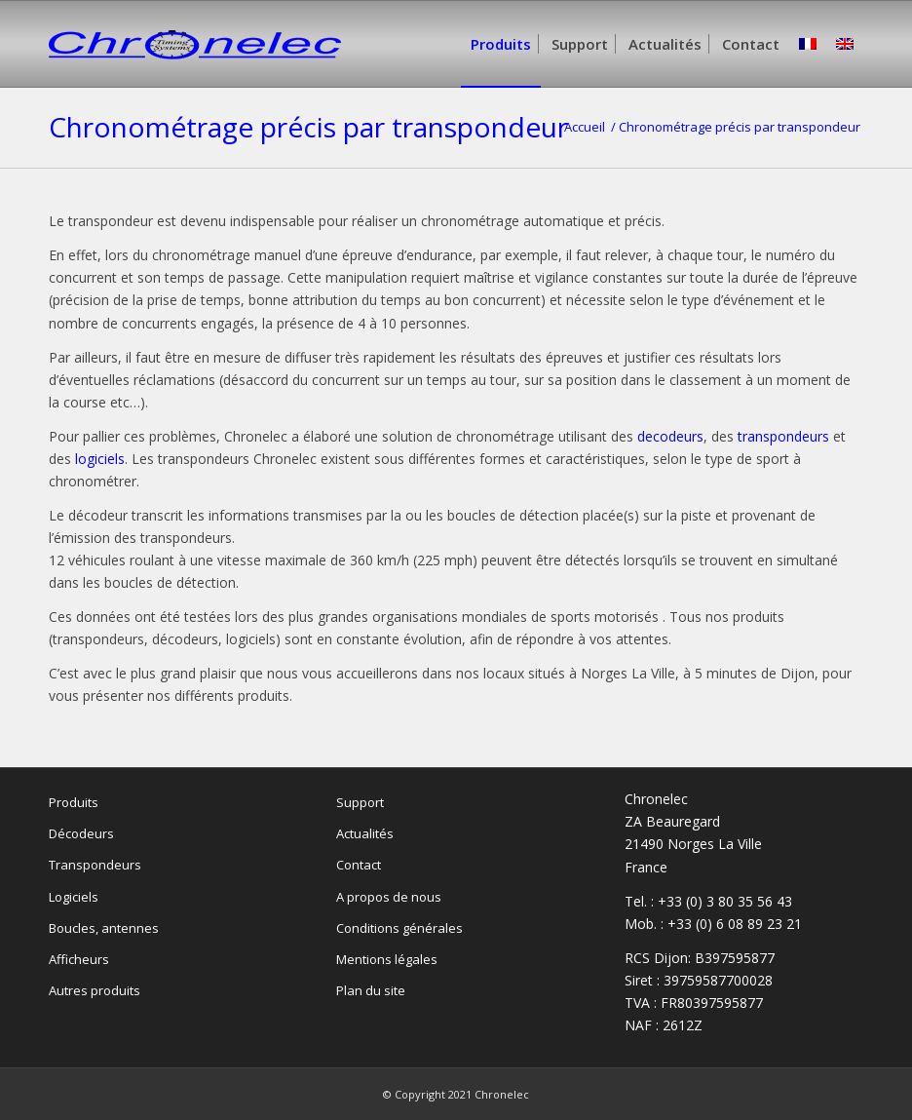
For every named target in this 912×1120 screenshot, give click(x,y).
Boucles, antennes (104, 928)
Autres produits (94, 990)
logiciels (100, 458)
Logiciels (73, 897)
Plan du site (370, 990)
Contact (358, 864)
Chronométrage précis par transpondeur (308, 126)
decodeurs (670, 436)
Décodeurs (81, 833)
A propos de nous (388, 897)
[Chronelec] (195, 73)
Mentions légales (386, 959)
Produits (73, 802)
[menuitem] (501, 44)
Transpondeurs (95, 864)
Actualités (365, 833)
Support (360, 802)
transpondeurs (783, 436)
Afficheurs (79, 959)
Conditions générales (399, 928)
